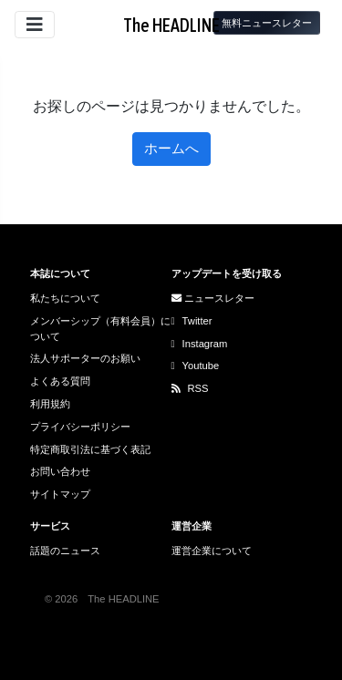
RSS (190, 388)
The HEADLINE (171, 25)
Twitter (191, 320)
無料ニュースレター (267, 22)
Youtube (195, 365)
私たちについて (65, 298)
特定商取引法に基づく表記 (90, 449)
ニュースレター (212, 298)
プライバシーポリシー (80, 426)
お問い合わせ (60, 471)
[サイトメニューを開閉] (35, 24)
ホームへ (171, 148)
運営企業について (211, 550)
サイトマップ (60, 494)
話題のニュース (65, 550)
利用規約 (50, 403)
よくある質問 (60, 381)
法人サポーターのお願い (85, 358)
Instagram (199, 343)
